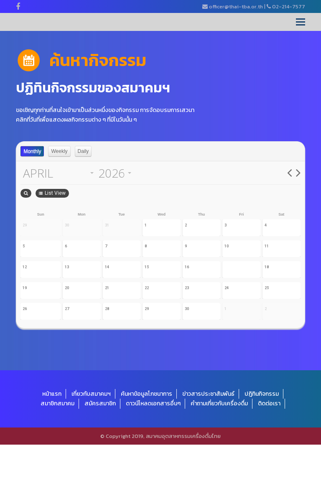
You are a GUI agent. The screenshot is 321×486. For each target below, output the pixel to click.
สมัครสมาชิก (100, 444)
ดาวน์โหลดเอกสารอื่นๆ (153, 444)
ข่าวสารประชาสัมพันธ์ (208, 435)
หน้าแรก (51, 435)
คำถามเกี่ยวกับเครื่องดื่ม (219, 444)
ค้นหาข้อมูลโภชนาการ (146, 435)
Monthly (32, 151)
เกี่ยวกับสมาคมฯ (91, 435)
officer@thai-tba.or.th (236, 6)
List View (283, 193)
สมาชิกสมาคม (57, 444)
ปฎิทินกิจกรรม (262, 435)
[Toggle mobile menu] (300, 22)
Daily (83, 151)
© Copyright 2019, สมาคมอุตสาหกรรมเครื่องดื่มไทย (160, 477)
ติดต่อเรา (269, 444)
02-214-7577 (288, 6)
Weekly (59, 151)
